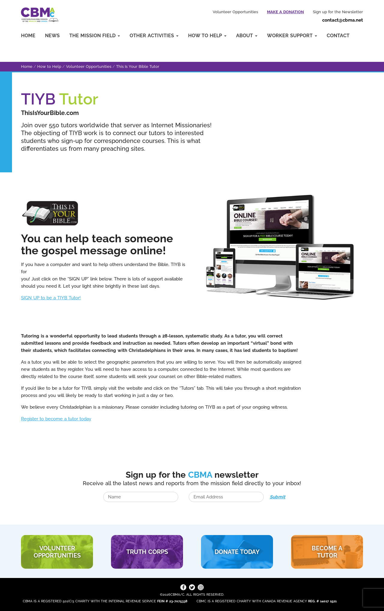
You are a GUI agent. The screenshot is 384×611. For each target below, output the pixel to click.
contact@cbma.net (342, 20)
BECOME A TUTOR (327, 552)
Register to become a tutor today (56, 419)
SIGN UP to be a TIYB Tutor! (51, 298)
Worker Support (292, 35)
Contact (338, 35)
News (52, 35)
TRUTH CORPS (147, 551)
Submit (277, 497)
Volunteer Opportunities (235, 12)
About (246, 35)
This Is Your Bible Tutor (137, 66)
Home (28, 35)
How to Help (207, 35)
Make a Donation (285, 12)
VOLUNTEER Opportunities (57, 552)
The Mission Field (94, 35)
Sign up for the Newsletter (338, 12)
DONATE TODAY (237, 551)
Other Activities (154, 35)
